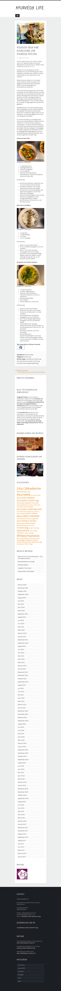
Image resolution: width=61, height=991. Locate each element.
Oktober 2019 (22, 756)
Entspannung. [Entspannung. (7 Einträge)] (22, 525)
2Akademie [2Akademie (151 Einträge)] (32, 489)
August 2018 (22, 802)
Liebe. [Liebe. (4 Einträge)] (26, 533)
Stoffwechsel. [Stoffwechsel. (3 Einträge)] (20, 544)
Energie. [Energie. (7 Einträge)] (33, 523)
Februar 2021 (22, 704)
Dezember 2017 (23, 827)
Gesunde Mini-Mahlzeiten (26, 571)
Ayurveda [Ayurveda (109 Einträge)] (23, 495)
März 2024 (21, 611)
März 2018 (21, 818)
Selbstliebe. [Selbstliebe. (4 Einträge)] (27, 542)
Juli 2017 (21, 844)
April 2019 (21, 776)
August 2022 (22, 646)
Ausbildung (37, 359)
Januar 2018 (22, 824)
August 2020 (22, 724)
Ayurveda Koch (21, 361)
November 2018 (23, 792)
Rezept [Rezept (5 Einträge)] (35, 540)
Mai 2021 (21, 695)
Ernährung (27, 357)
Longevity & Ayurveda (24, 568)
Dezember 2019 (23, 750)
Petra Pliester (29, 355)
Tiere (19, 978)
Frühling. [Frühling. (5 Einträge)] (36, 528)
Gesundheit (21, 968)
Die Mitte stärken (23, 565)
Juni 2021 (21, 691)
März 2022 (21, 662)
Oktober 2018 (22, 795)
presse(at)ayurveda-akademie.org (27, 927)
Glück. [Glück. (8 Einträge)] (35, 531)
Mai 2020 (21, 734)
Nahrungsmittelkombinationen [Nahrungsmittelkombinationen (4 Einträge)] (26, 538)
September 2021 (23, 682)
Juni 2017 (21, 847)
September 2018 (23, 798)
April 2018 (21, 814)
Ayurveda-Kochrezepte (24, 363)
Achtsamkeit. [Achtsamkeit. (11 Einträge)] (22, 492)
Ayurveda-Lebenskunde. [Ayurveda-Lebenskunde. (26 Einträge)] (29, 509)
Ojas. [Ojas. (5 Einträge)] (38, 538)
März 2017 (21, 850)
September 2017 (23, 837)
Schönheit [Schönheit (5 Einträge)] (20, 542)
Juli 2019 (21, 766)
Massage (20, 975)
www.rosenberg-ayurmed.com (26, 953)
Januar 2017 (22, 857)
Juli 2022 (21, 649)
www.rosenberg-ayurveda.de (26, 943)
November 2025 (23, 588)
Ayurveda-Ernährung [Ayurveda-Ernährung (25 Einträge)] (27, 500)
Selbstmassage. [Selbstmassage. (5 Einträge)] (37, 542)
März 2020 (21, 740)
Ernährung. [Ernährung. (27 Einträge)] (23, 527)
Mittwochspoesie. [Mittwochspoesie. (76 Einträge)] (28, 536)
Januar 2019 (22, 785)
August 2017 (22, 840)
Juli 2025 (21, 601)
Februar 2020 (22, 743)
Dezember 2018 (23, 789)
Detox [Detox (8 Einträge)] (27, 523)
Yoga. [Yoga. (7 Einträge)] (31, 544)
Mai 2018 (21, 811)
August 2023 (22, 617)
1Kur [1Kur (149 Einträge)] (20, 489)
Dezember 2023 (23, 614)
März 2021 (21, 701)
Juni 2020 (21, 730)
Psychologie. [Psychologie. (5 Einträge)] (21, 540)
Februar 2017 (22, 853)
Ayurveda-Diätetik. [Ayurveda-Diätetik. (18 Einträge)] (26, 498)
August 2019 (22, 763)
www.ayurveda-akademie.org (26, 948)
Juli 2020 (21, 727)
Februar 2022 (22, 666)
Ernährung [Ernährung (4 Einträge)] (30, 525)
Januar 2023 (22, 637)
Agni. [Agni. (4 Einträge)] (29, 492)
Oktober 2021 (22, 679)
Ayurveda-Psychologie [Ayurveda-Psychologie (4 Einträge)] (24, 511)
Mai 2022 (21, 656)
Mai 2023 (21, 627)
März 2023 (21, 630)
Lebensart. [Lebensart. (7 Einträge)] (20, 533)
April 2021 (21, 698)
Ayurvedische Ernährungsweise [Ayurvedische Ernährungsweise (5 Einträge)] (27, 519)
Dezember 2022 (23, 640)
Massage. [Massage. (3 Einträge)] (31, 533)
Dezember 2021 (23, 672)
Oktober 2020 (22, 717)
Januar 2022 (22, 669)
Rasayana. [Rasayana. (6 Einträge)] (29, 540)
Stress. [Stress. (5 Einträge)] (27, 544)
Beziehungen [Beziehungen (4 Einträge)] (21, 523)
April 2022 (21, 659)
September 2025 (23, 594)
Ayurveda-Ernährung (33, 361)
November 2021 (23, 675)
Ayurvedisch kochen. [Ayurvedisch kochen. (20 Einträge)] (27, 521)
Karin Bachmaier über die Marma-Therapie (31, 372)
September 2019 (23, 759)
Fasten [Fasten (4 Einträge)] (31, 528)
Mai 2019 (21, 772)
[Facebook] (21, 347)
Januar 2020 (22, 747)
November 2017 (23, 831)
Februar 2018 (22, 821)
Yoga (19, 981)
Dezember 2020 (23, 711)
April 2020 (21, 737)
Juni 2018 (21, 808)
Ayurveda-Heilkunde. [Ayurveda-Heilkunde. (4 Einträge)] (33, 505)
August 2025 (22, 598)
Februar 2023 (22, 633)
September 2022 (23, 643)
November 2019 (23, 753)
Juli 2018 (21, 805)
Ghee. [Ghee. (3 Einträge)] (31, 531)
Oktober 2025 (22, 591)
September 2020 (23, 721)
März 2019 (21, 779)
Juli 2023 (21, 620)
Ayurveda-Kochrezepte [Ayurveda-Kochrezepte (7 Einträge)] (25, 507)
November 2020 (23, 714)
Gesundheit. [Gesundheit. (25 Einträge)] (23, 530)
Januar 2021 (22, 708)
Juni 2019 (21, 769)
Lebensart (21, 971)
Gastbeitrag (34, 363)
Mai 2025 (21, 604)
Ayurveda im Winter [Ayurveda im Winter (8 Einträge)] (29, 513)
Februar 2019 (22, 782)
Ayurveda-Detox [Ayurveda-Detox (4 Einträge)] (35, 495)
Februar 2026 (22, 585)
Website (31, 66)
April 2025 (21, 607)
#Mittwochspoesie (22, 370)
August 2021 (22, 685)
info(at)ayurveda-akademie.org (30, 916)
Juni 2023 (21, 623)
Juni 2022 (21, 653)
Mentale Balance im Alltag (26, 562)
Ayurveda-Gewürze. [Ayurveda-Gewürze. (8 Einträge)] (24, 503)
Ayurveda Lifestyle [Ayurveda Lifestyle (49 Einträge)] (28, 516)
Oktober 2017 (22, 834)
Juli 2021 (21, 688)
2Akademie (30, 359)
